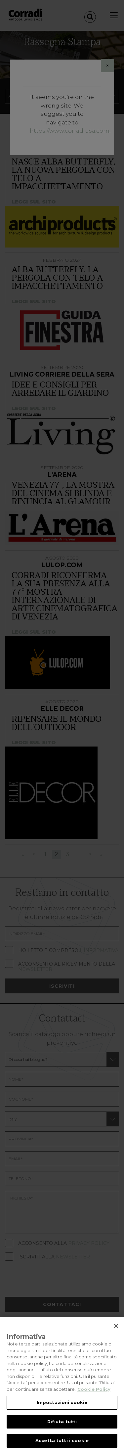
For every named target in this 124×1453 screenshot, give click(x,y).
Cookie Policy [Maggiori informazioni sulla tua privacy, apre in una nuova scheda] (93, 1389)
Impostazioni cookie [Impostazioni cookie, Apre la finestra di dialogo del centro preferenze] (62, 1402)
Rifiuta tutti (62, 1421)
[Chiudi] (116, 1326)
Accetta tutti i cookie (62, 1440)
